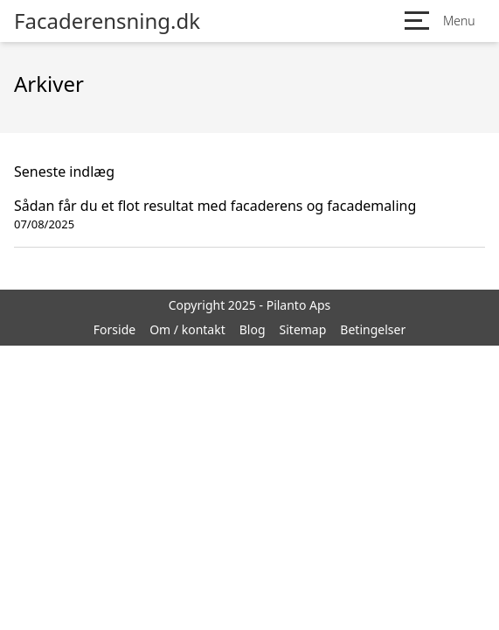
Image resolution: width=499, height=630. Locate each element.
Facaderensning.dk (107, 21)
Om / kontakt (187, 329)
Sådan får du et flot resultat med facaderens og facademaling (215, 205)
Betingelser (372, 329)
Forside (114, 329)
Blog (252, 329)
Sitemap (303, 329)
